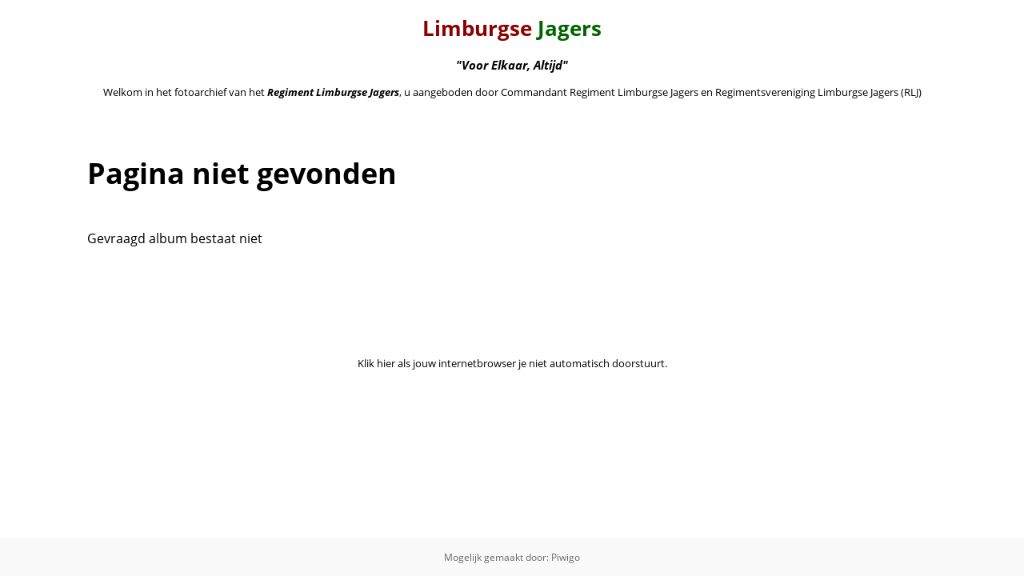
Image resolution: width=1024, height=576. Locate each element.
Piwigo (565, 557)
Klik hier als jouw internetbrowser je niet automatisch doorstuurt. (512, 363)
